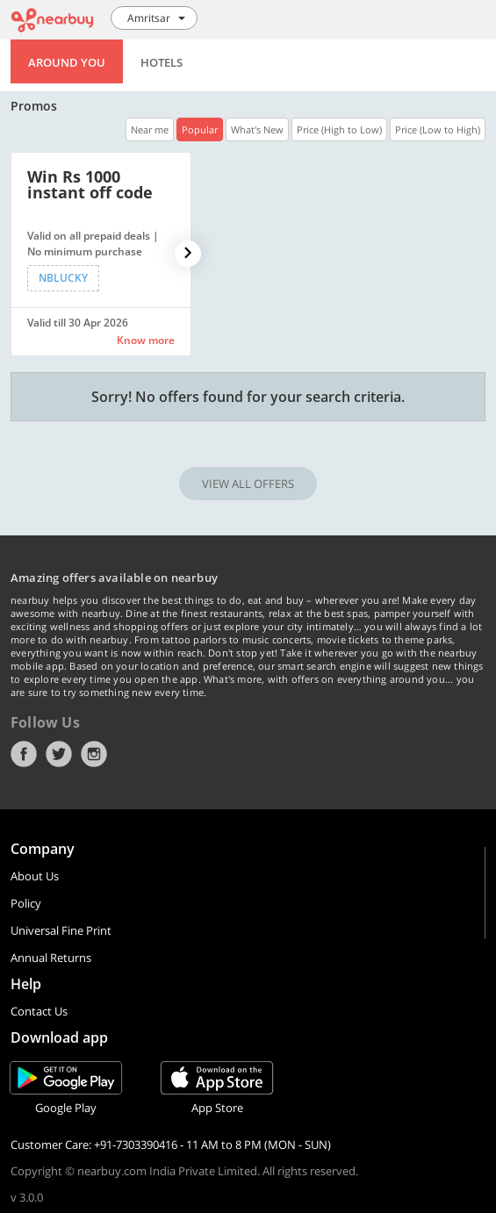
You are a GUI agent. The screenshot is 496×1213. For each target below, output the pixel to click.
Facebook (24, 754)
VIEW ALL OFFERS (248, 484)
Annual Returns (51, 957)
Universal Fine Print (61, 930)
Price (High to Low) (339, 129)
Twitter (59, 754)
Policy (26, 903)
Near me (150, 129)
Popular (200, 129)
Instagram (94, 754)
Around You (66, 62)
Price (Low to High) (437, 129)
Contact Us (39, 1011)
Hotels (161, 62)
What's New (257, 129)
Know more (146, 340)
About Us (35, 876)
